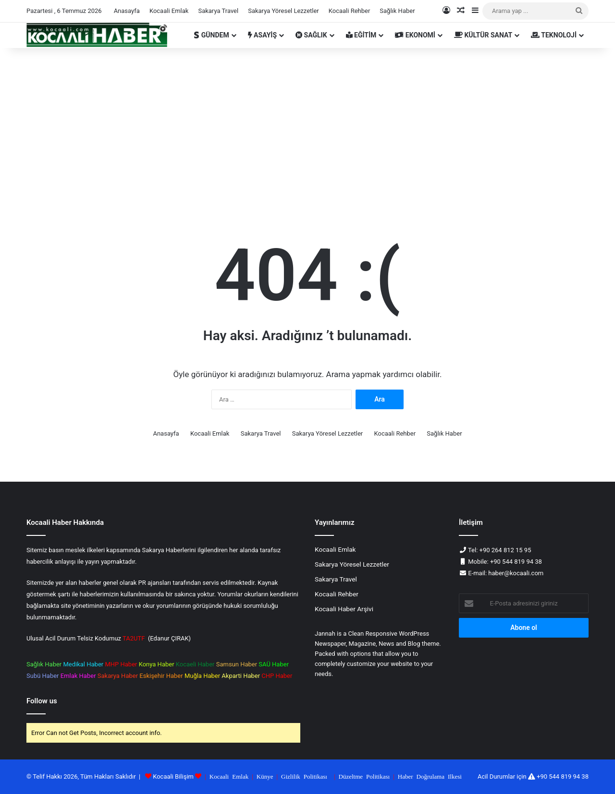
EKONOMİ (415, 35)
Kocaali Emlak (169, 10)
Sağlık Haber (397, 10)
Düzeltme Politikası (364, 776)
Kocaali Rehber (349, 10)
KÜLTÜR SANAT (483, 35)
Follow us (41, 701)
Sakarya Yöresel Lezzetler (283, 10)
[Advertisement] (307, 129)
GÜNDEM (211, 35)
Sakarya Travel (218, 10)
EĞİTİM (361, 35)
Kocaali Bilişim (173, 776)
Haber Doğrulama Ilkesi (430, 776)
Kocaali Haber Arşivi (344, 609)
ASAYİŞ (262, 35)
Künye (265, 776)
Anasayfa (127, 10)
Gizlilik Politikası (304, 776)
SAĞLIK (311, 35)
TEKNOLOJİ (554, 35)
